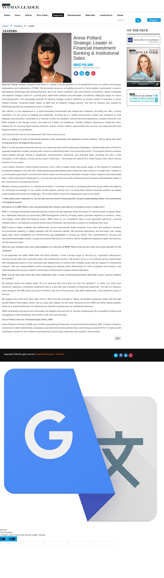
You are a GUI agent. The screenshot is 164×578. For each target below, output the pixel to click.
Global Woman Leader (44, 354)
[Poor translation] (12, 538)
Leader (31, 25)
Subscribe (90, 15)
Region (154, 20)
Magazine (58, 15)
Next (118, 338)
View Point (42, 15)
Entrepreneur (74, 15)
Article (28, 15)
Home (7, 15)
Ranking (18, 25)
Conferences (106, 15)
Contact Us (59, 354)
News (17, 15)
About (120, 15)
